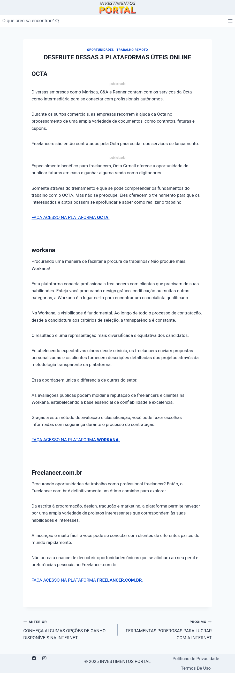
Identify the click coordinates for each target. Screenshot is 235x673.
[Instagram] (44, 658)
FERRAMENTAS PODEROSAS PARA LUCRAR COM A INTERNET (167, 629)
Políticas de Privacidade (195, 658)
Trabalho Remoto (132, 50)
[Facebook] (34, 658)
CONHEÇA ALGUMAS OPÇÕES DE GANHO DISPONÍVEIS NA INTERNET (68, 629)
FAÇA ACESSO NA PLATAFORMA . (70, 217)
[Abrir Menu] (230, 21)
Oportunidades (100, 50)
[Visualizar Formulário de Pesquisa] (31, 21)
